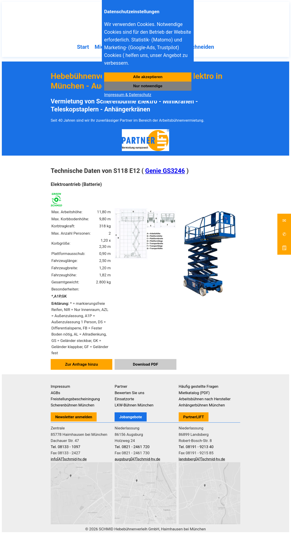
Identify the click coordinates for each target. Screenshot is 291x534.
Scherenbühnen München (72, 405)
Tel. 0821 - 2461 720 (132, 446)
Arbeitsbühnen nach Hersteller (205, 399)
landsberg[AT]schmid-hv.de (202, 459)
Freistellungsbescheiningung (75, 399)
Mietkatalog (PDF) (194, 392)
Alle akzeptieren (147, 77)
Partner (121, 386)
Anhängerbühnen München (202, 405)
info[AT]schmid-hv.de (69, 459)
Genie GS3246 (165, 171)
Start (83, 47)
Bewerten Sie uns (129, 392)
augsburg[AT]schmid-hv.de (137, 459)
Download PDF (145, 364)
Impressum (60, 386)
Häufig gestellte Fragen (198, 386)
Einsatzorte (124, 399)
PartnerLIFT (193, 417)
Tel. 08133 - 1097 (65, 446)
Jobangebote (130, 417)
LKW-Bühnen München (134, 405)
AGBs (55, 392)
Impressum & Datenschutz (127, 94)
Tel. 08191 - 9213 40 (196, 446)
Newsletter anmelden (73, 417)
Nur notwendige (147, 86)
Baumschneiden (194, 47)
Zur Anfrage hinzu (81, 364)
